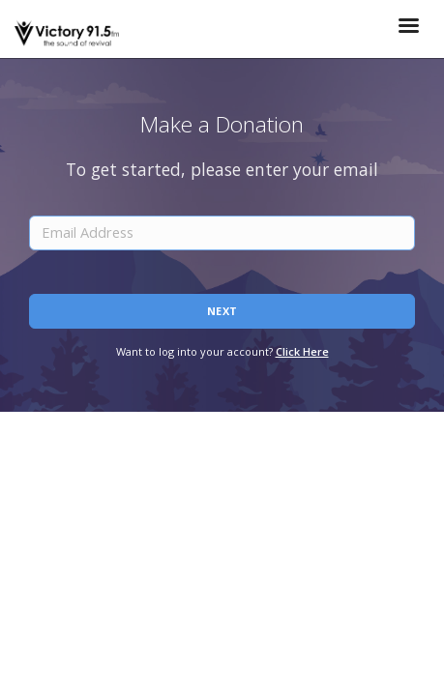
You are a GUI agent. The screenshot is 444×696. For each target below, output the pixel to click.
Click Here (302, 351)
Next (222, 311)
